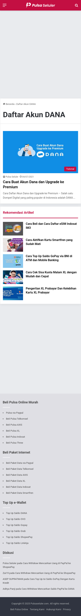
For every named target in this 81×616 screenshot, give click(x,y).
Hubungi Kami (53, 609)
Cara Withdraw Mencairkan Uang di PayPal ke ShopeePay (45, 573)
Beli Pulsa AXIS (14, 424)
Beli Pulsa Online (19, 609)
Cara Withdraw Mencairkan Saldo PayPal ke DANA (48, 588)
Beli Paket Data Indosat (18, 487)
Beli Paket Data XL (15, 481)
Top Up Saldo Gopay (16, 525)
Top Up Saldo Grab (16, 531)
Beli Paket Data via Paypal (19, 463)
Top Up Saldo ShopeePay (19, 537)
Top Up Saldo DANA (16, 513)
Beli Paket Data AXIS (17, 475)
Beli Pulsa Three (14, 442)
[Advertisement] (40, 54)
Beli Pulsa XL (13, 430)
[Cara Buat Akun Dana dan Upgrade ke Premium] (40, 152)
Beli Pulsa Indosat (15, 436)
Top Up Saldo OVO (15, 519)
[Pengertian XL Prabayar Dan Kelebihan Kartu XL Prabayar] (13, 293)
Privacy (67, 609)
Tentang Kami (37, 609)
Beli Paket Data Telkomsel (19, 469)
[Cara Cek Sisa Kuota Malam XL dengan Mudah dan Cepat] (13, 277)
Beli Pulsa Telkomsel (17, 418)
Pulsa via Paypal (14, 412)
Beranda (8, 104)
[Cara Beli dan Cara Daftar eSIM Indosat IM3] (13, 228)
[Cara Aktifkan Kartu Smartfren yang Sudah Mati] (13, 245)
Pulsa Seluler (12, 177)
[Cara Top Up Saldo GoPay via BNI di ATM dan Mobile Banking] (13, 261)
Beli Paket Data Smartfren (19, 493)
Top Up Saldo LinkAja (17, 543)
